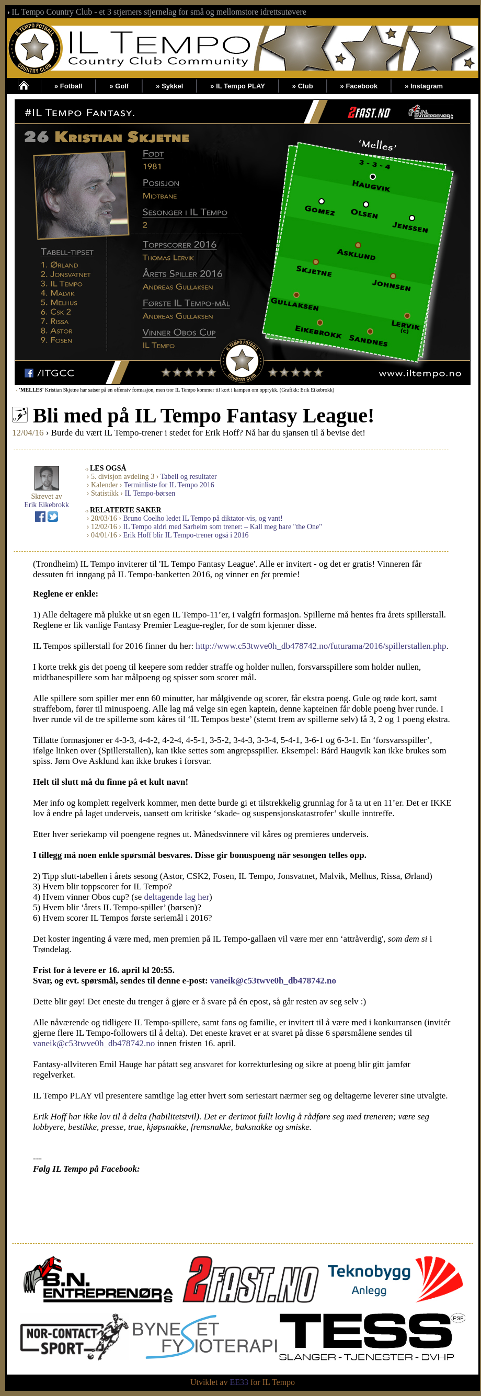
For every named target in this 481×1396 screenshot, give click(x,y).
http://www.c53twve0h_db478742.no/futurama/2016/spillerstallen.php (321, 646)
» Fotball (68, 86)
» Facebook (359, 86)
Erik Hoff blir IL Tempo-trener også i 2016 (185, 535)
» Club (302, 86)
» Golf (119, 86)
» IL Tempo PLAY (237, 86)
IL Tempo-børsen (150, 493)
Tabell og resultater (189, 476)
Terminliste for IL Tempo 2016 (169, 485)
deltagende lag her (176, 897)
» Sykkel (169, 86)
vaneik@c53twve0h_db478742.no (273, 981)
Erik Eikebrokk (46, 505)
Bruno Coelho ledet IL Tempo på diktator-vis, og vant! (203, 518)
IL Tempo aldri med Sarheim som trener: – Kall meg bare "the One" (222, 527)
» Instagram (424, 86)
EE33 (239, 1382)
